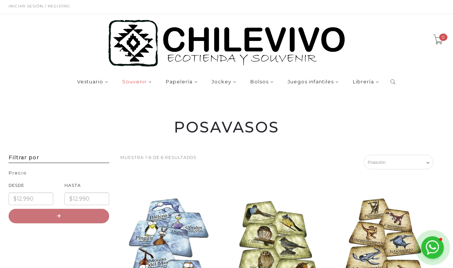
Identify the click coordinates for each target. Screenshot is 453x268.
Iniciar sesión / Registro (39, 6)
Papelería (179, 81)
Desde (16, 185)
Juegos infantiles (311, 81)
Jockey (221, 81)
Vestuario (90, 81)
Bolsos (259, 81)
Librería (363, 81)
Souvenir (134, 81)
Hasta (72, 185)
